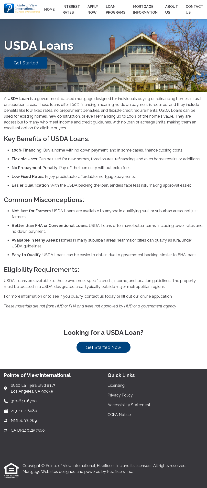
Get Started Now (103, 347)
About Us (171, 9)
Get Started (26, 62)
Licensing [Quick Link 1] (116, 385)
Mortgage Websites (40, 471)
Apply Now (92, 9)
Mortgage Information (145, 9)
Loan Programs (115, 9)
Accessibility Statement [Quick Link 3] (129, 405)
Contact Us (194, 9)
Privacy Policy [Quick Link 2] (120, 395)
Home (49, 9)
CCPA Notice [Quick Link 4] (119, 414)
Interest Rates (71, 9)
